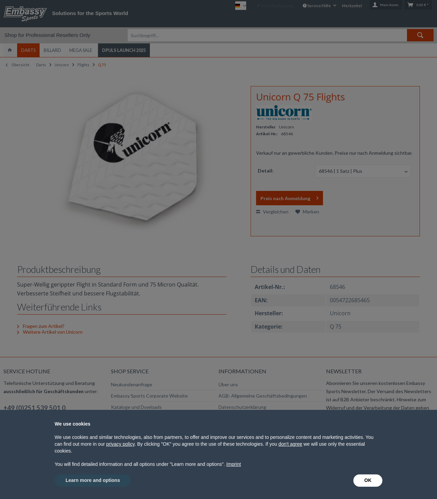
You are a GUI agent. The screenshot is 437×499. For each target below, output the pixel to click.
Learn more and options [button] (93, 480)
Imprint (233, 464)
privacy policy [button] (120, 444)
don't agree (290, 444)
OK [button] (367, 480)
